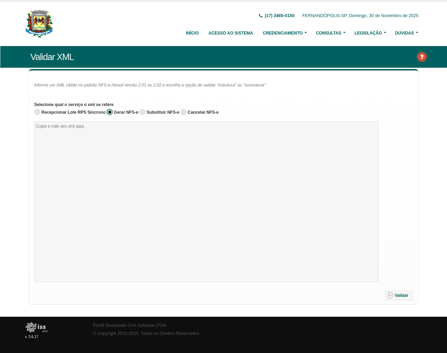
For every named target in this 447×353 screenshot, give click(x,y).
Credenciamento (283, 33)
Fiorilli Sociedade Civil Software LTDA (129, 325)
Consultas (328, 33)
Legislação (368, 33)
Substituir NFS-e (163, 112)
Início (192, 33)
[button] (399, 295)
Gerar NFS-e (126, 112)
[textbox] (206, 201)
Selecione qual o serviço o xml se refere (73, 104)
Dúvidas (404, 33)
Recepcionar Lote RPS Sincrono (73, 112)
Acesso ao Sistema (231, 33)
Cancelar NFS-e (203, 112)
